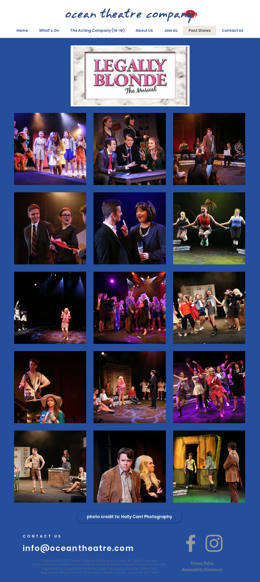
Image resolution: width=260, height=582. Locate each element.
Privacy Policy (202, 563)
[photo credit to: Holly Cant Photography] (129, 517)
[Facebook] (190, 543)
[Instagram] (214, 543)
